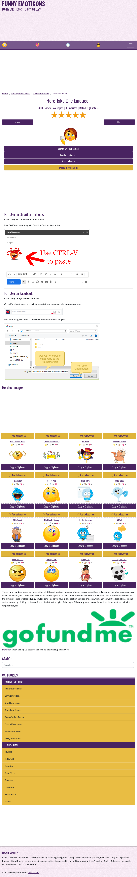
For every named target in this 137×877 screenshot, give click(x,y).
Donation (6, 649)
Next (119, 122)
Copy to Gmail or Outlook (68, 149)
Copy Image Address (68, 155)
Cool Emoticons (12, 702)
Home (5, 93)
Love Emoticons (12, 695)
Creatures (10, 787)
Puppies (9, 766)
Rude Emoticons (13, 731)
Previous (17, 122)
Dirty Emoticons (13, 738)
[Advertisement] (92, 20)
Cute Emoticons (12, 710)
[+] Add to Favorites (17, 436)
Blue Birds (10, 773)
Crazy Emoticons (13, 724)
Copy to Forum (68, 161)
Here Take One (59, 93)
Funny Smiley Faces (14, 717)
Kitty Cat (9, 758)
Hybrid (8, 751)
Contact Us (33, 872)
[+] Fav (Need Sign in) (68, 167)
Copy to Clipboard (17, 467)
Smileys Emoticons (20, 93)
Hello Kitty (10, 794)
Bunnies (9, 780)
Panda (8, 801)
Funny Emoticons (41, 93)
